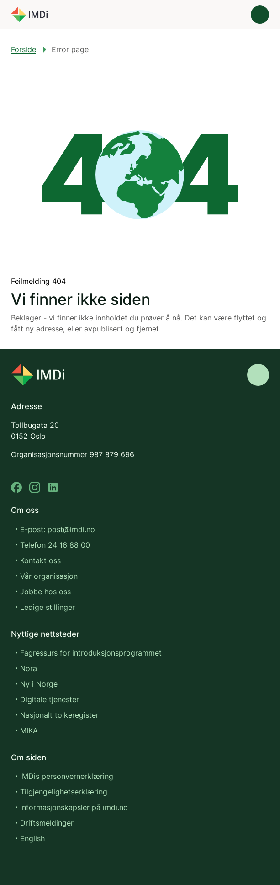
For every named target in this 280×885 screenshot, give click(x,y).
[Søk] (234, 15)
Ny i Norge (39, 683)
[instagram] (34, 487)
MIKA (29, 730)
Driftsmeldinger (47, 822)
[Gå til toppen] (258, 375)
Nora (28, 668)
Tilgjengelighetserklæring (63, 791)
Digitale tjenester (49, 699)
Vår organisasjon (49, 576)
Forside (23, 49)
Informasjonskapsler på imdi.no (74, 807)
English (32, 838)
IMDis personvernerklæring (66, 776)
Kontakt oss (40, 560)
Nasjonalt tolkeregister (59, 715)
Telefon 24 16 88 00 (55, 544)
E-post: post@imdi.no (57, 529)
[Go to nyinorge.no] (37, 374)
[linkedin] (53, 487)
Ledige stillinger (47, 607)
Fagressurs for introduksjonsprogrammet (91, 652)
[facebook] (16, 487)
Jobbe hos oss (45, 591)
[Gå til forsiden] (29, 14)
